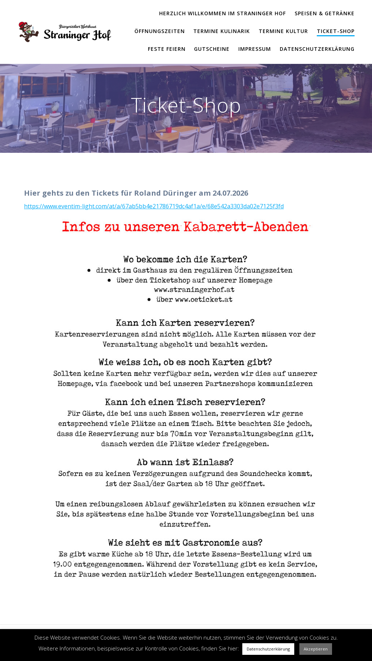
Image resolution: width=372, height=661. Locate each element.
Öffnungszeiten (159, 31)
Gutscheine (212, 48)
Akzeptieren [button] (316, 649)
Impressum (254, 48)
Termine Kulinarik (221, 31)
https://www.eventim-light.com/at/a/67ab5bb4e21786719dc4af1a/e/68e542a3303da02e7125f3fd (154, 206)
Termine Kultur (283, 31)
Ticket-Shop (336, 31)
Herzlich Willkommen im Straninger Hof (222, 13)
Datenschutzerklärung (317, 48)
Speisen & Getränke (325, 13)
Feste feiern (167, 48)
